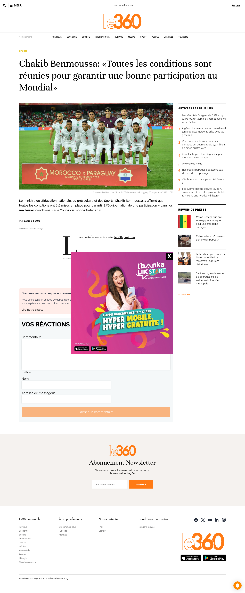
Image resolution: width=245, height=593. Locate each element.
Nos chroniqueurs (27, 562)
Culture (119, 37)
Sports (23, 51)
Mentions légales (146, 527)
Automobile (24, 550)
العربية (236, 5)
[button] (237, 585)
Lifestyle (168, 37)
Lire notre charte (32, 309)
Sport (143, 37)
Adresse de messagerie (39, 393)
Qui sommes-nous (67, 527)
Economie (72, 37)
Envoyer (141, 484)
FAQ (101, 527)
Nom (25, 378)
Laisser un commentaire (95, 412)
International (102, 37)
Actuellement (25, 37)
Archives (63, 535)
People (155, 37)
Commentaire (31, 337)
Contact (102, 531)
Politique (57, 37)
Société (86, 37)
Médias (131, 37)
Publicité (63, 531)
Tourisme (183, 37)
